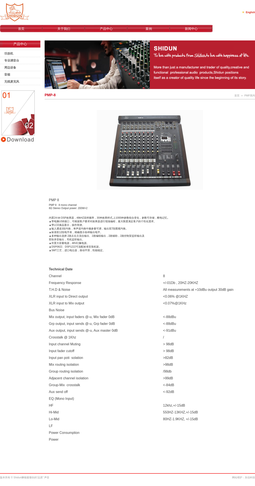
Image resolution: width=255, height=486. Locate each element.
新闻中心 (191, 28)
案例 (149, 28)
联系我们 (233, 28)
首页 (21, 28)
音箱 (7, 74)
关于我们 (63, 28)
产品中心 (106, 28)
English (250, 12)
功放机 (8, 53)
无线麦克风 (11, 81)
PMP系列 (249, 95)
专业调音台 (11, 60)
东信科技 (250, 477)
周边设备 (10, 67)
